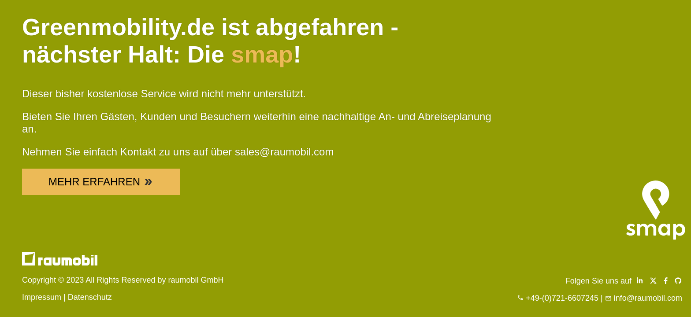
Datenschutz (90, 297)
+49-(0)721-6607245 (562, 298)
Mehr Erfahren (101, 182)
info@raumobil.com (648, 298)
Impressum (41, 297)
